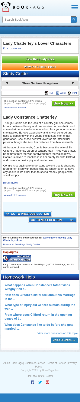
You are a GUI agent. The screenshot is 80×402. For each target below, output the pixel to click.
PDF (49, 93)
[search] (36, 19)
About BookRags (13, 363)
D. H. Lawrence (12, 48)
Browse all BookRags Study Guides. (22, 244)
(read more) (10, 182)
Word (60, 93)
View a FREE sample (15, 107)
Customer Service (35, 363)
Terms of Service (56, 363)
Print (72, 93)
